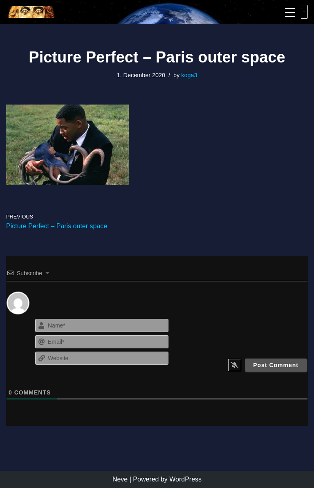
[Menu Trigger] (290, 12)
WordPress (185, 479)
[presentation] (257, 332)
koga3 (189, 75)
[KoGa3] (30, 12)
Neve (120, 479)
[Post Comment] (276, 365)
